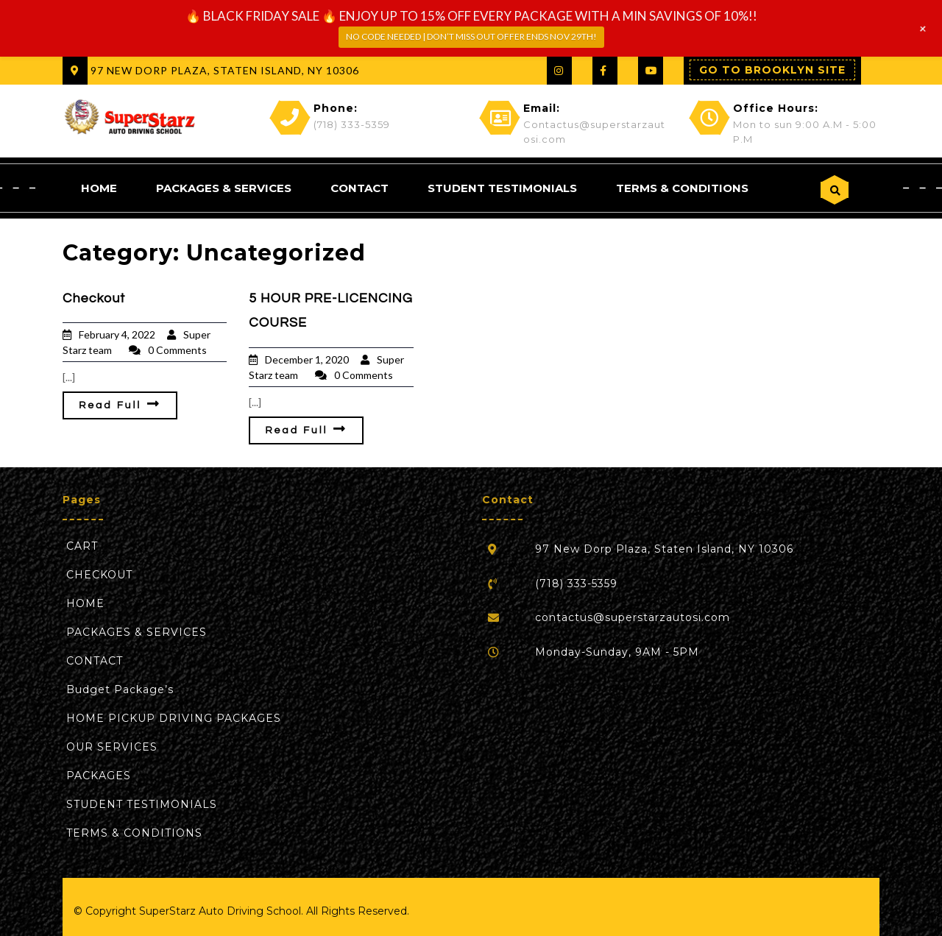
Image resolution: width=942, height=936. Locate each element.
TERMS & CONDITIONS (682, 187)
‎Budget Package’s (120, 688)
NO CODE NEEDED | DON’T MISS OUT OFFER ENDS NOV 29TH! (471, 36)
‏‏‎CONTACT (359, 187)
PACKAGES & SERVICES (223, 187)
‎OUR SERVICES (111, 746)
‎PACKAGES (98, 774)
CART (82, 545)
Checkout (94, 298)
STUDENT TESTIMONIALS (502, 187)
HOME (99, 187)
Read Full (120, 403)
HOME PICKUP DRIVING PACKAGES (173, 717)
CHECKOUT (99, 574)
